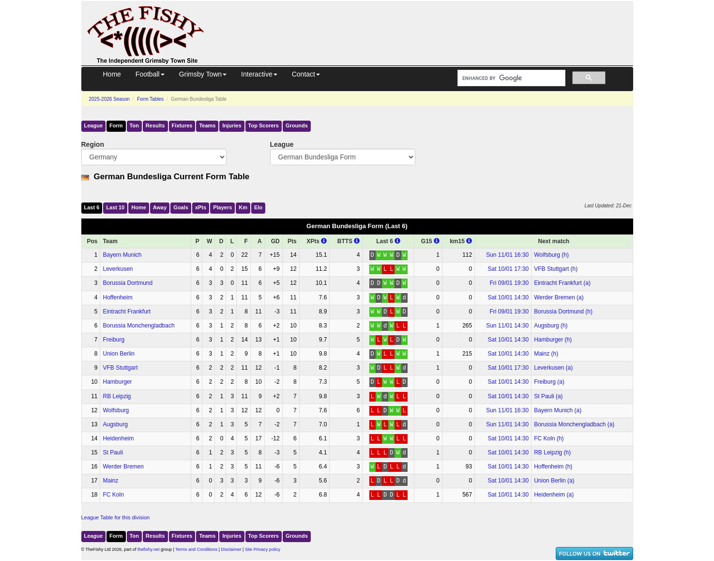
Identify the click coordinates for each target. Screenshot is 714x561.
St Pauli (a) (548, 396)
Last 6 (92, 207)
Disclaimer (231, 549)
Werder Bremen (123, 466)
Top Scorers (263, 125)
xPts (200, 207)
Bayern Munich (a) (557, 410)
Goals (180, 207)
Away (160, 207)
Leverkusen (118, 268)
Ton (134, 125)
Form (116, 125)
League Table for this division (115, 517)
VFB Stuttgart (120, 367)
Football (150, 74)
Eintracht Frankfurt (127, 311)
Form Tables (150, 99)
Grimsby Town (203, 74)
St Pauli (112, 452)
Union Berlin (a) (554, 480)
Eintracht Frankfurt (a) (562, 283)
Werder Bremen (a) (558, 297)
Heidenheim (118, 438)
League (93, 125)
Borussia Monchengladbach (138, 325)
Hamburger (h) (553, 339)
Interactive (259, 74)
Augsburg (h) (550, 325)
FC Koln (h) (548, 438)
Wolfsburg (116, 410)
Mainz (110, 480)
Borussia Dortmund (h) (563, 311)
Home (112, 74)
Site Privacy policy (262, 549)
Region (92, 144)
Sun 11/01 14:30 (507, 325)
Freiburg (113, 339)
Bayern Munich (122, 254)
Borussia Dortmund (127, 283)
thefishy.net (148, 549)
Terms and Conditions (196, 549)
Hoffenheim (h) (553, 466)
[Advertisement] (427, 23)
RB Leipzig (117, 396)
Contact (306, 74)
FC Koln (113, 494)
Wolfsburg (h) (551, 254)
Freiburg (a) (549, 381)
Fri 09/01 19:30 (509, 283)
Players (222, 207)
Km (243, 207)
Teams (207, 125)
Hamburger (117, 381)
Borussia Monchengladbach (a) (574, 424)
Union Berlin (118, 353)
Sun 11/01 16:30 (507, 254)
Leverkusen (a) (553, 367)
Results (155, 125)
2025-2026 (109, 99)
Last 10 (115, 207)
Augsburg (115, 424)
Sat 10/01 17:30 (508, 268)
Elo (258, 207)
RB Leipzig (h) (552, 452)
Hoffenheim (117, 297)
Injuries (231, 125)
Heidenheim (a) (554, 494)
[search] (510, 78)
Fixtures (182, 125)
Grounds (297, 125)
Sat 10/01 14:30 (508, 297)
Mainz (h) (546, 353)
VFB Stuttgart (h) (555, 268)
